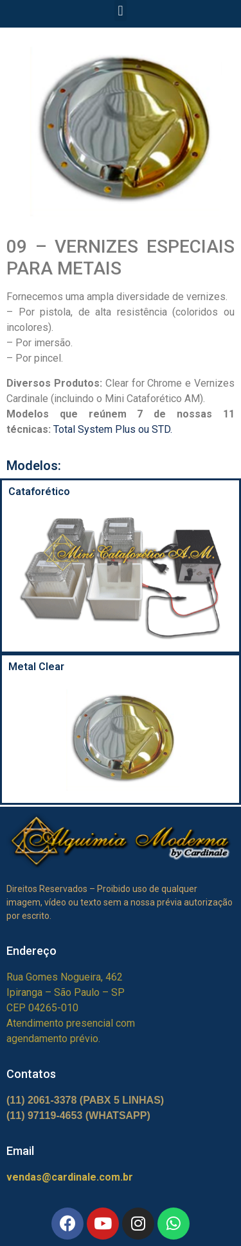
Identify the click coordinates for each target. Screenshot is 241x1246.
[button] (120, 10)
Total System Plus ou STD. (112, 429)
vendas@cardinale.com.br (69, 1177)
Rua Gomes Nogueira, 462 (64, 977)
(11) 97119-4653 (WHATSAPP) (78, 1115)
